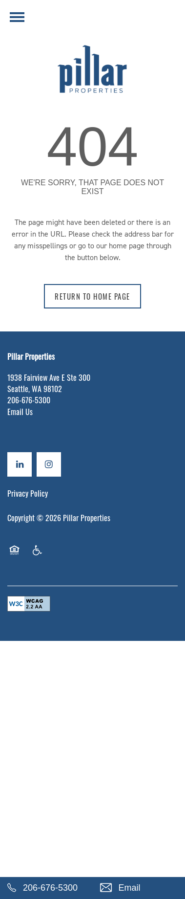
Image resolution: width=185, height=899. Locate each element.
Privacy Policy (27, 493)
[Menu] (17, 17)
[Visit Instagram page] (49, 464)
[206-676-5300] (46, 888)
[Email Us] (139, 888)
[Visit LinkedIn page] (19, 464)
